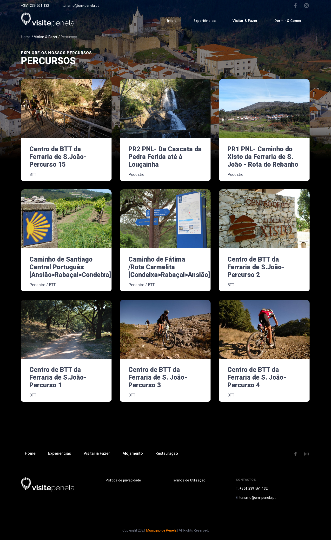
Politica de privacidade (123, 480)
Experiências (204, 21)
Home (26, 37)
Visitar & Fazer (45, 37)
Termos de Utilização (188, 480)
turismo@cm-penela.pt (80, 5)
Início (172, 21)
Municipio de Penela (161, 530)
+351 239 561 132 (35, 5)
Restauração (176, 454)
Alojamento (139, 454)
